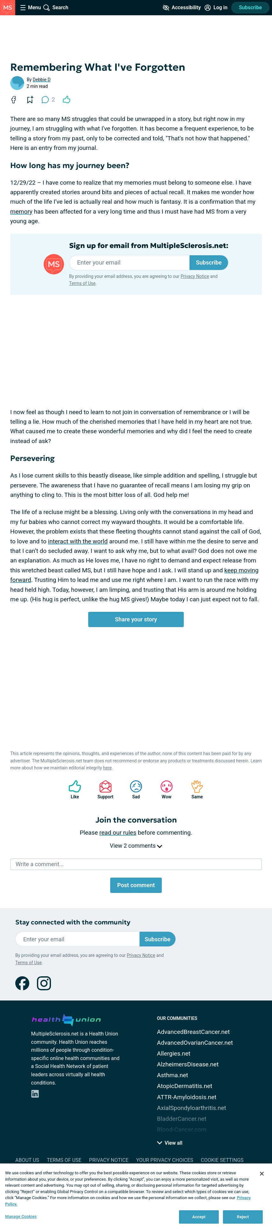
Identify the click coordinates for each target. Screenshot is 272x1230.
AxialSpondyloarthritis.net (191, 1108)
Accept (199, 1216)
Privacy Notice (195, 276)
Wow (163, 789)
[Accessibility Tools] (181, 7)
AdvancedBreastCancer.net (193, 1032)
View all (170, 1143)
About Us (27, 1160)
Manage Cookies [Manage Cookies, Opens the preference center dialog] (21, 1216)
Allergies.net (173, 1053)
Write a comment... (40, 864)
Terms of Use (82, 283)
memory (21, 211)
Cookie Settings (222, 1160)
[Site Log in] (216, 7)
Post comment (136, 885)
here (107, 767)
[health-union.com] (66, 1019)
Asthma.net (172, 1075)
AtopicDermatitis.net (184, 1086)
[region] (136, 1196)
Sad (132, 789)
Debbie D (42, 79)
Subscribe (250, 7)
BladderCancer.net (181, 1118)
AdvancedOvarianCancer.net (195, 1042)
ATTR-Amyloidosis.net (187, 1097)
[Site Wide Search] (55, 7)
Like (71, 789)
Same (194, 789)
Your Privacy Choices (164, 1160)
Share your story (136, 619)
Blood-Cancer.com (181, 1129)
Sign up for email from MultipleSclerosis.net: (148, 246)
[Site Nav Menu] (30, 7)
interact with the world (78, 541)
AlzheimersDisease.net (188, 1064)
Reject (243, 1216)
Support (103, 789)
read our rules (117, 832)
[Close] (262, 1174)
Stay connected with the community (72, 922)
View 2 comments (136, 845)
